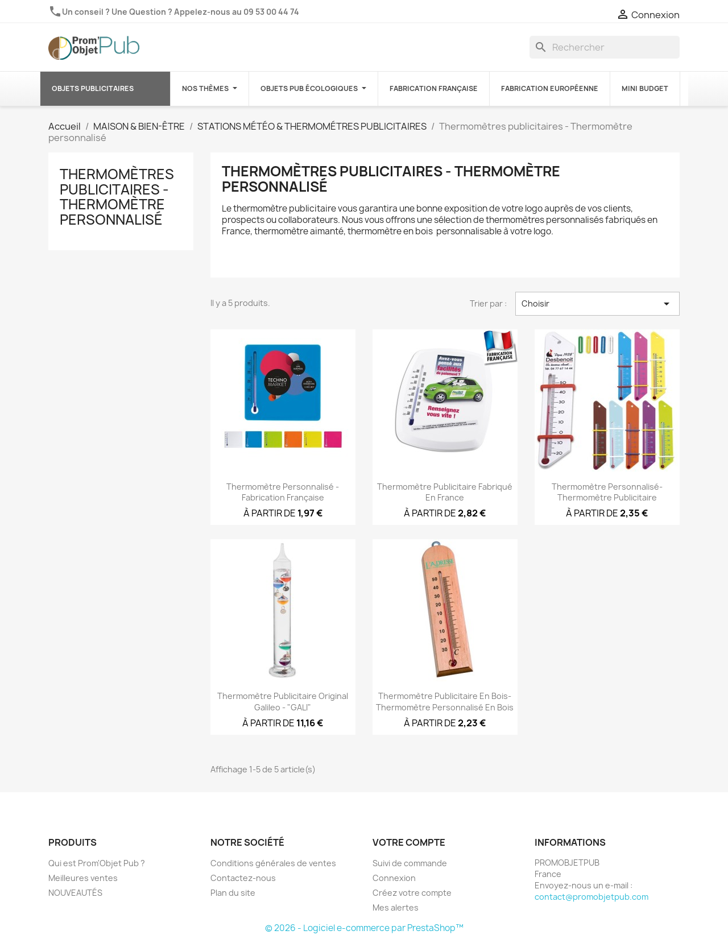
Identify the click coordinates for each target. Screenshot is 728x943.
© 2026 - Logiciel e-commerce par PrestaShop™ (364, 928)
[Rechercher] (605, 47)
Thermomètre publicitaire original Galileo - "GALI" (282, 701)
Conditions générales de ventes (273, 863)
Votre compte (409, 842)
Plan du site (232, 892)
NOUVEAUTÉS (75, 892)
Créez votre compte (412, 892)
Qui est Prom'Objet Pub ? (96, 863)
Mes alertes (396, 907)
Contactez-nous (243, 877)
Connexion (394, 877)
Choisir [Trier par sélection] (597, 304)
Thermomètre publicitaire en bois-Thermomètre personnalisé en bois (445, 701)
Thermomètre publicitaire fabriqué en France (444, 492)
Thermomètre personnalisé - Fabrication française (282, 492)
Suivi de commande (410, 863)
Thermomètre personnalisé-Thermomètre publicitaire (607, 492)
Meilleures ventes (83, 877)
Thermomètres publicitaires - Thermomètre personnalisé (117, 196)
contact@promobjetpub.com (591, 896)
